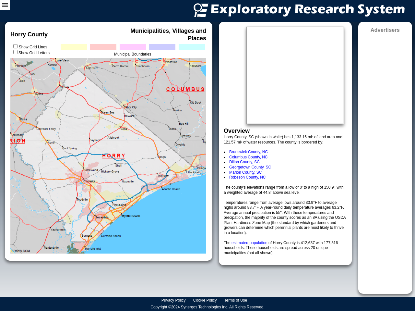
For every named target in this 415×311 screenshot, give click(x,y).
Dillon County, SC (244, 162)
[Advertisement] (385, 161)
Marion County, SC (245, 172)
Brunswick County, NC (248, 152)
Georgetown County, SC (250, 167)
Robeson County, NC (247, 177)
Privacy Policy (174, 300)
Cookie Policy (205, 300)
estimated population (249, 243)
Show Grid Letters (34, 53)
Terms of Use (236, 300)
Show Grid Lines (34, 47)
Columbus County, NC (248, 157)
